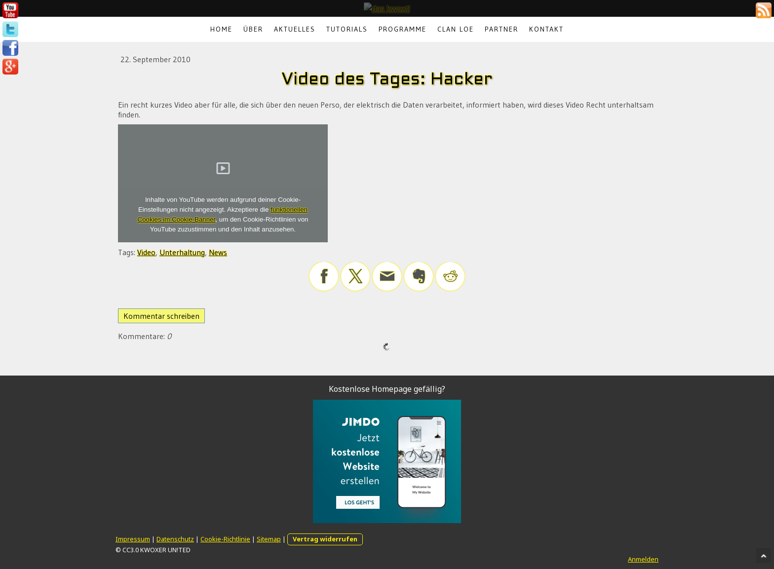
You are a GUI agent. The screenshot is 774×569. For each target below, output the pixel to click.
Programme (402, 29)
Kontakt (546, 29)
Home (221, 29)
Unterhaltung (182, 252)
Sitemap (269, 538)
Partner (501, 29)
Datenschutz (175, 538)
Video (146, 252)
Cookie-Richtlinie (225, 538)
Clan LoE (455, 29)
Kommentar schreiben (161, 316)
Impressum (133, 538)
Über (253, 29)
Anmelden (643, 559)
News (218, 252)
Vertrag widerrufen (325, 538)
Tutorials (347, 29)
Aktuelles (294, 29)
